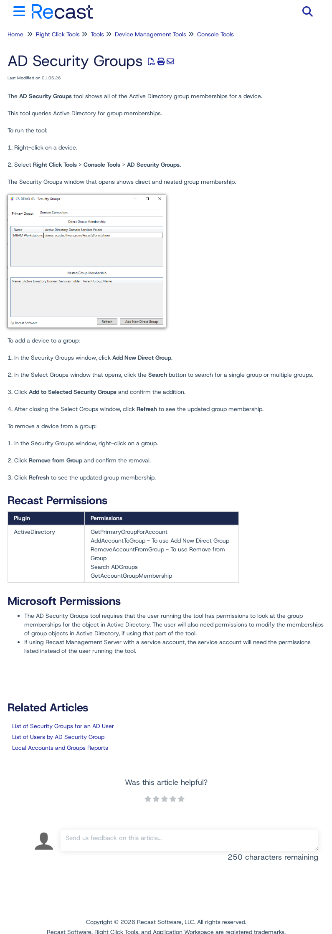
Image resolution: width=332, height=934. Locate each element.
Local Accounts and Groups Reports (60, 747)
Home (15, 34)
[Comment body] (190, 840)
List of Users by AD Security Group (58, 737)
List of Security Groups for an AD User (63, 726)
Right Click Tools (58, 34)
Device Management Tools (150, 34)
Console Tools (215, 34)
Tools (97, 34)
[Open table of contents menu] (20, 10)
